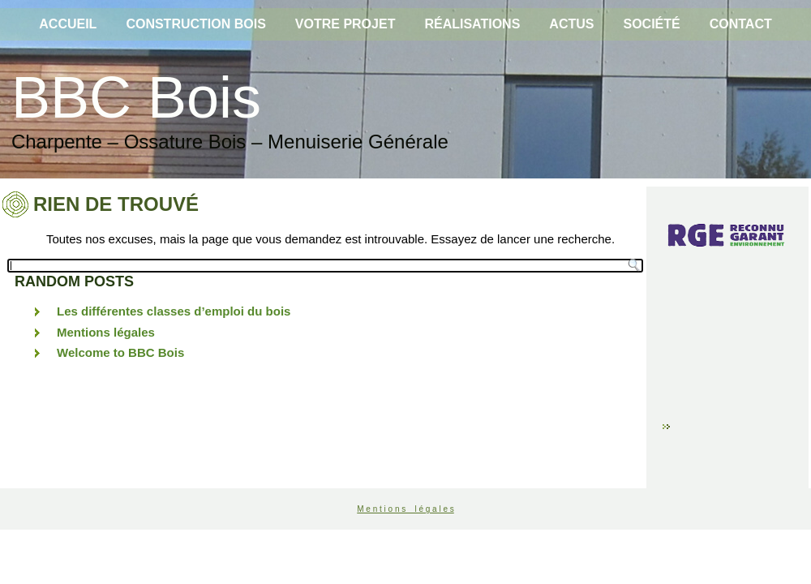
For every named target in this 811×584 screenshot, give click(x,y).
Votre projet (345, 24)
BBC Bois (136, 97)
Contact (741, 24)
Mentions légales (106, 332)
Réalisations (472, 24)
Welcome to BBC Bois (120, 352)
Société (651, 24)
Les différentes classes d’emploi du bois (173, 311)
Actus (571, 24)
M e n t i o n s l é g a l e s (405, 509)
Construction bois (195, 24)
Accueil (68, 24)
